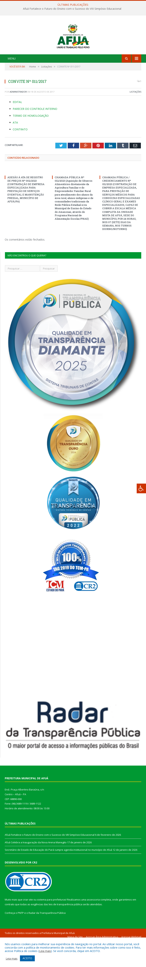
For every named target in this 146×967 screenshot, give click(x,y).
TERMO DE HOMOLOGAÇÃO (31, 141)
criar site (28, 925)
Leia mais (45, 951)
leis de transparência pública (65, 930)
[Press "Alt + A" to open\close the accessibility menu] (141, 488)
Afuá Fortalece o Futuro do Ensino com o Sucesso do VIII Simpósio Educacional (72, 8)
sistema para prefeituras (51, 925)
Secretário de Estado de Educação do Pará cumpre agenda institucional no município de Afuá (58, 875)
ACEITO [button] (27, 958)
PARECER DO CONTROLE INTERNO (35, 134)
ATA (15, 148)
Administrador (18, 117)
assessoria (93, 925)
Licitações (135, 117)
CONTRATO (20, 155)
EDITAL (17, 128)
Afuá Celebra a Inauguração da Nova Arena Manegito (36, 868)
